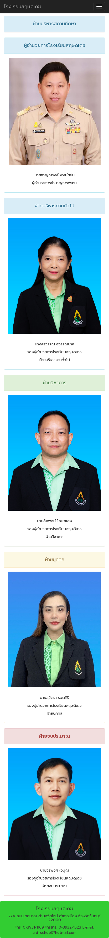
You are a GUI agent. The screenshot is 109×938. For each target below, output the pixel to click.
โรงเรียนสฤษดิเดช (22, 6)
